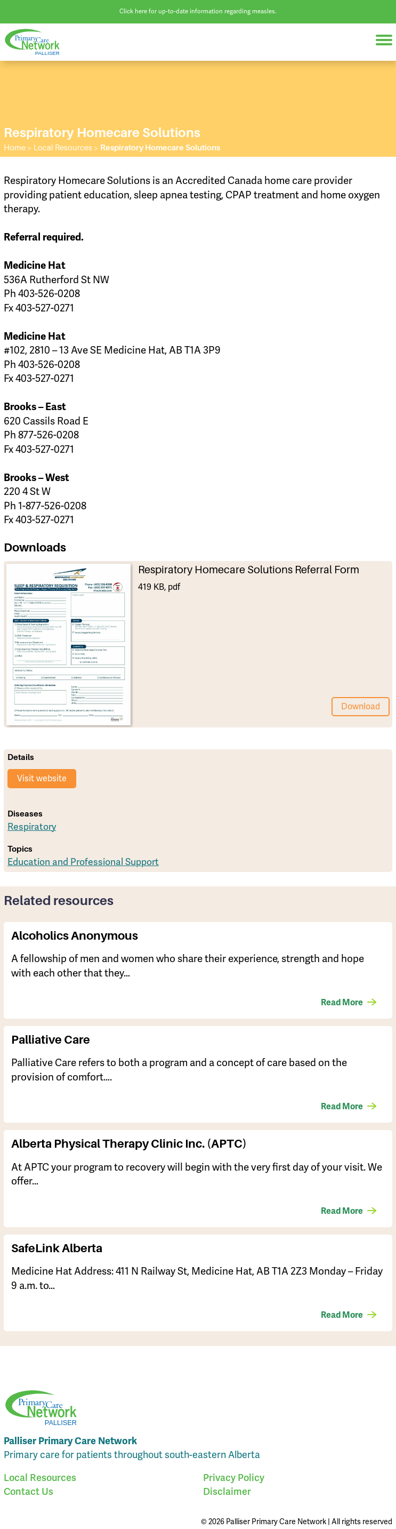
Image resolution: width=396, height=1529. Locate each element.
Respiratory (31, 826)
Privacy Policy (233, 1477)
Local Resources (40, 1477)
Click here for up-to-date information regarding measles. (198, 11)
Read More (342, 1002)
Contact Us (28, 1491)
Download (360, 706)
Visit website (42, 778)
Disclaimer (227, 1491)
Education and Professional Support (83, 861)
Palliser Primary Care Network (37, 42)
